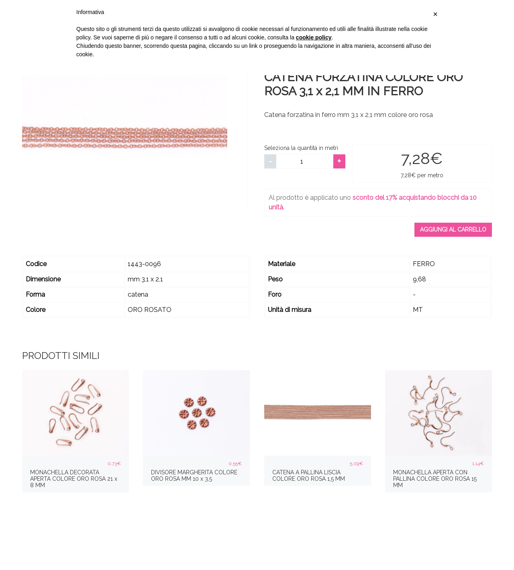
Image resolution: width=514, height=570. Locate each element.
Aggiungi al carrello (453, 229)
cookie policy (314, 37)
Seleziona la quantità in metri (301, 148)
